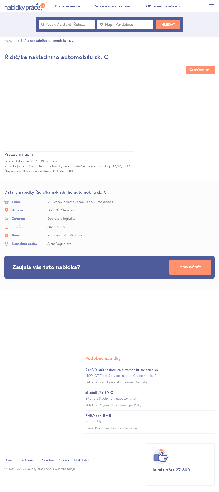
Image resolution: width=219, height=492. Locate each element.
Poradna (47, 460)
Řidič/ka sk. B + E (98, 415)
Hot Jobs (81, 460)
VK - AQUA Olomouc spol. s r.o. (70, 202)
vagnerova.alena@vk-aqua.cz (67, 235)
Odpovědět (200, 69)
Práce (8, 41)
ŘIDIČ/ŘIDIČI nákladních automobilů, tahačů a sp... (122, 370)
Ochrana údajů (65, 469)
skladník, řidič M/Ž (99, 393)
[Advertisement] (69, 116)
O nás (8, 460)
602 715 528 (56, 227)
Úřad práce (27, 460)
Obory (64, 460)
